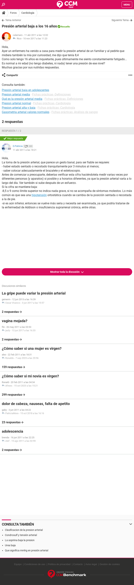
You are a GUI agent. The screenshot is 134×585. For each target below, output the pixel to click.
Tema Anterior (13, 20)
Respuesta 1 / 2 (11, 130)
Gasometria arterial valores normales (25, 112)
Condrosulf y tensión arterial (21, 535)
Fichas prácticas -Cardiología (52, 103)
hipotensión (39, 195)
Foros (13, 12)
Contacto (78, 564)
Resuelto (65, 26)
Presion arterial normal (16, 103)
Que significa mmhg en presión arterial (26, 550)
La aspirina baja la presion (20, 540)
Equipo (18, 564)
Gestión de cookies (110, 564)
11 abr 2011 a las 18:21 (25, 150)
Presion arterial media (16, 94)
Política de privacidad (59, 564)
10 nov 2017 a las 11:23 (35, 38)
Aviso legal (91, 564)
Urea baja (10, 545)
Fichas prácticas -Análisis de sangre (74, 112)
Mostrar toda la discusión (65, 271)
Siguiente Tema (120, 20)
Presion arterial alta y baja (18, 107)
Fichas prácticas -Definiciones (51, 94)
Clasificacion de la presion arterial (24, 529)
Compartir (12, 75)
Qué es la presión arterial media (22, 99)
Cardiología (27, 12)
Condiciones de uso (34, 564)
